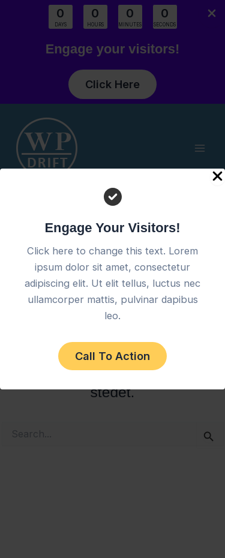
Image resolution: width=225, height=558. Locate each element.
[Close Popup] (217, 177)
